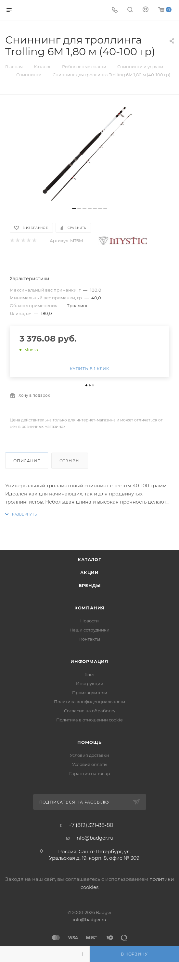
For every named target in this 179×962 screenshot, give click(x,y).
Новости (89, 620)
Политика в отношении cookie (89, 719)
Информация (89, 661)
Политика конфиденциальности (89, 701)
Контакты (89, 639)
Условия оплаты (89, 764)
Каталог (89, 559)
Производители (89, 692)
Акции (89, 572)
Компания (89, 607)
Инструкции (89, 683)
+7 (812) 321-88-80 (91, 825)
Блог (89, 674)
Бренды (90, 585)
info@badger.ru (94, 838)
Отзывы (69, 460)
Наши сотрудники (89, 629)
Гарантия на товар (89, 773)
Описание (26, 460)
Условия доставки (89, 755)
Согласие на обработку (89, 710)
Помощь (89, 742)
